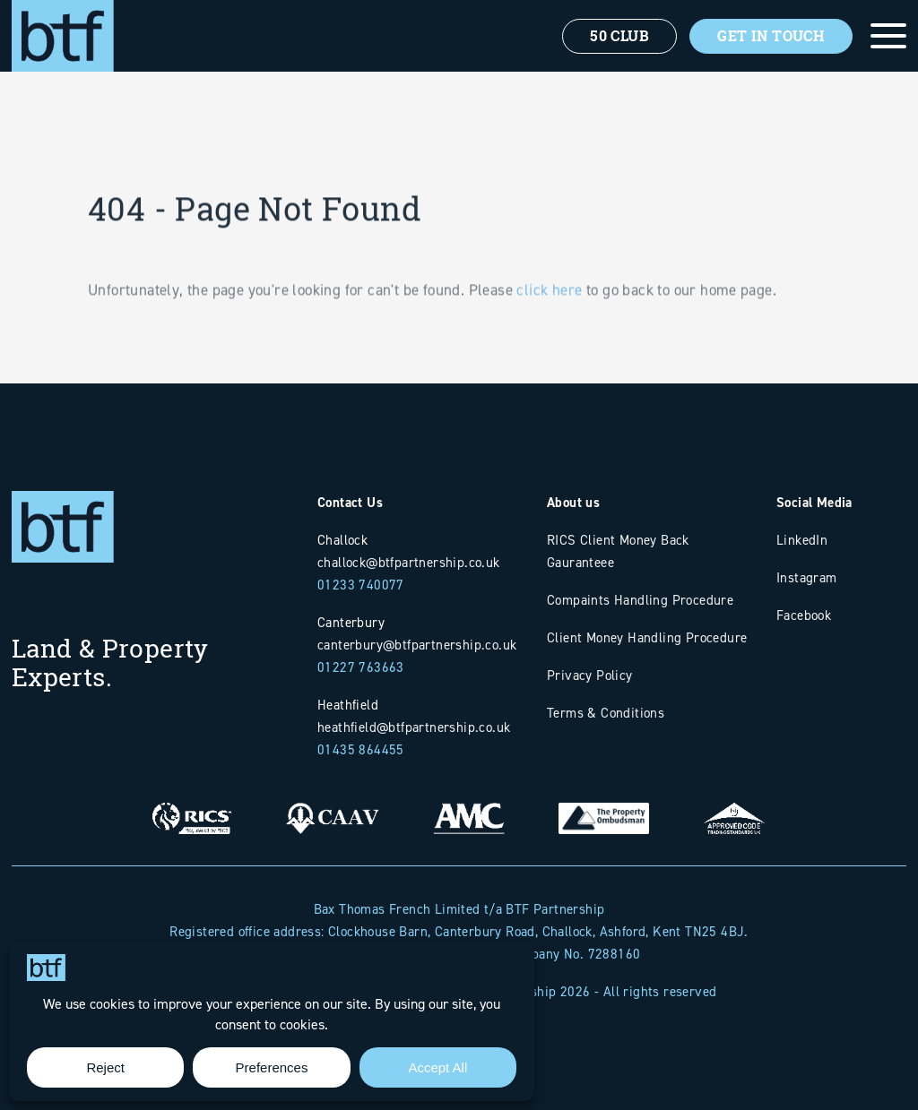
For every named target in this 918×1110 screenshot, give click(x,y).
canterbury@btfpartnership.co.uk (416, 644)
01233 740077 (360, 584)
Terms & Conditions (605, 712)
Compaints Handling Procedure (640, 599)
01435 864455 (360, 749)
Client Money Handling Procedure (647, 637)
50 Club (619, 36)
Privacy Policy (590, 675)
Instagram (806, 577)
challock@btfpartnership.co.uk (408, 562)
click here (549, 312)
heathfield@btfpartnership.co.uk (413, 727)
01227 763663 (360, 666)
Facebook (803, 615)
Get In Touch (771, 36)
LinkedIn (801, 539)
